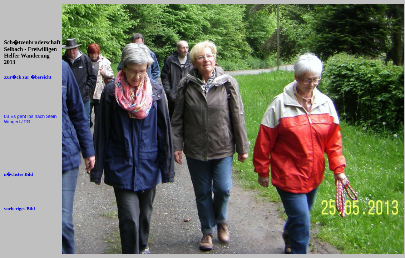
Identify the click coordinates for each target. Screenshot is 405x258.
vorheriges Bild (19, 208)
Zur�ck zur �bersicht (27, 77)
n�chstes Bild (18, 174)
